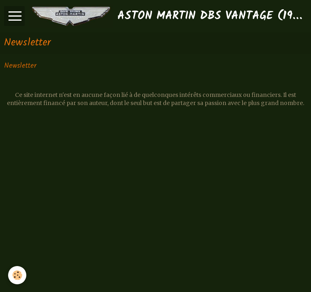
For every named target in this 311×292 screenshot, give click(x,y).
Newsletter (20, 66)
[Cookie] (17, 275)
